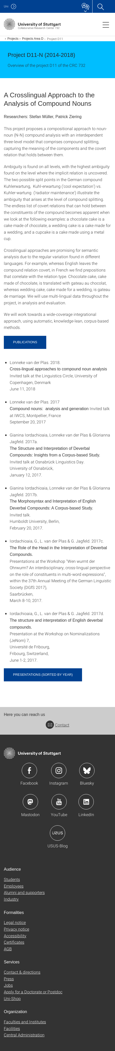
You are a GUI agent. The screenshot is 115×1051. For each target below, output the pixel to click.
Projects (12, 38)
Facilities (12, 1028)
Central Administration (24, 1034)
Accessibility (15, 935)
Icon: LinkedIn (86, 801)
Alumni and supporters (24, 892)
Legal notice (15, 922)
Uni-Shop (12, 998)
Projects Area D (32, 38)
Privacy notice (16, 929)
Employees (14, 886)
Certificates (14, 942)
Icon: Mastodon (30, 801)
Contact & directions (22, 972)
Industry (11, 899)
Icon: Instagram (58, 770)
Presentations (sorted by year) (43, 675)
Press (9, 978)
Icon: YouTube (59, 801)
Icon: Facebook (29, 770)
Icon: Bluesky (87, 770)
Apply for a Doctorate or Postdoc (33, 991)
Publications (25, 342)
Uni (6, 6)
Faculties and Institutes (25, 1021)
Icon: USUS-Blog (57, 833)
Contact (57, 724)
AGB (8, 948)
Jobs (8, 985)
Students (12, 879)
